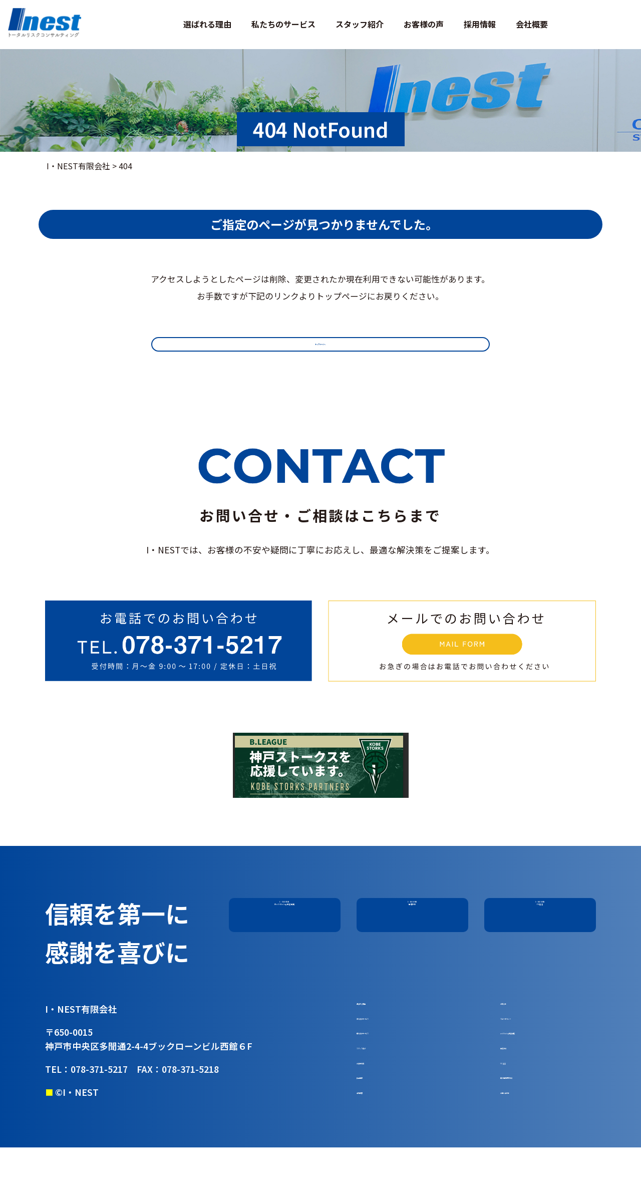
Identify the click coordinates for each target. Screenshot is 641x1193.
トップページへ (320, 349)
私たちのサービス (283, 24)
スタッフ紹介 (360, 24)
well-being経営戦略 (536, 1051)
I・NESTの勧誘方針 (412, 913)
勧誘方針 (516, 1071)
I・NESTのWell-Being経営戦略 (284, 913)
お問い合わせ (524, 1134)
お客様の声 (424, 24)
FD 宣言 (514, 1092)
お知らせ (516, 1009)
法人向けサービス (389, 1030)
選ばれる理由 (207, 24)
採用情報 (480, 24)
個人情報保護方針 (532, 1113)
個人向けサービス (389, 1051)
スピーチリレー (528, 1030)
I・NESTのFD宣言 (540, 913)
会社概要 (532, 24)
